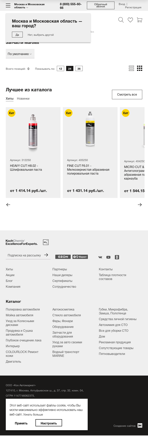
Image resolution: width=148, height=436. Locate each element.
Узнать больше (33, 414)
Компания (13, 286)
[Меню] (8, 5)
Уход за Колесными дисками (20, 322)
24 (69, 68)
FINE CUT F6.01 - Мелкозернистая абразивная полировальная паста (88, 169)
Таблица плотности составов (112, 277)
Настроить (49, 423)
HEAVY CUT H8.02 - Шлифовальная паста (26, 167)
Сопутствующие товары (116, 348)
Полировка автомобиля (23, 309)
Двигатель (13, 361)
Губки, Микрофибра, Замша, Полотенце (113, 311)
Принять (21, 423)
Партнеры (59, 269)
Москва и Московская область (29, 5)
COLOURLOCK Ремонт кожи (22, 353)
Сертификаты (62, 280)
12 (60, 68)
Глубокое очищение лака (23, 340)
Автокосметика (63, 309)
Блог (9, 280)
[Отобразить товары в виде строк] (131, 68)
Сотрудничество (64, 286)
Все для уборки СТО (113, 330)
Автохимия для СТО (113, 324)
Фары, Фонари (62, 321)
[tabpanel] (62, 152)
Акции (10, 275)
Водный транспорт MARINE (65, 353)
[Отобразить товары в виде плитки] (139, 68)
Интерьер (13, 346)
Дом (102, 336)
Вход (122, 4)
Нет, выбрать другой (41, 34)
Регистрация (133, 6)
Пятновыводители (112, 353)
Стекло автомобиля (66, 315)
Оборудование (63, 326)
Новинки (23, 98)
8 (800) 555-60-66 (71, 5)
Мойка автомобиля (19, 315)
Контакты (106, 269)
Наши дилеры (62, 275)
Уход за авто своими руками (67, 344)
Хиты (9, 98)
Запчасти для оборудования (62, 334)
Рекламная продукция (115, 342)
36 (79, 68)
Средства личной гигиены (117, 319)
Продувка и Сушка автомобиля (19, 332)
